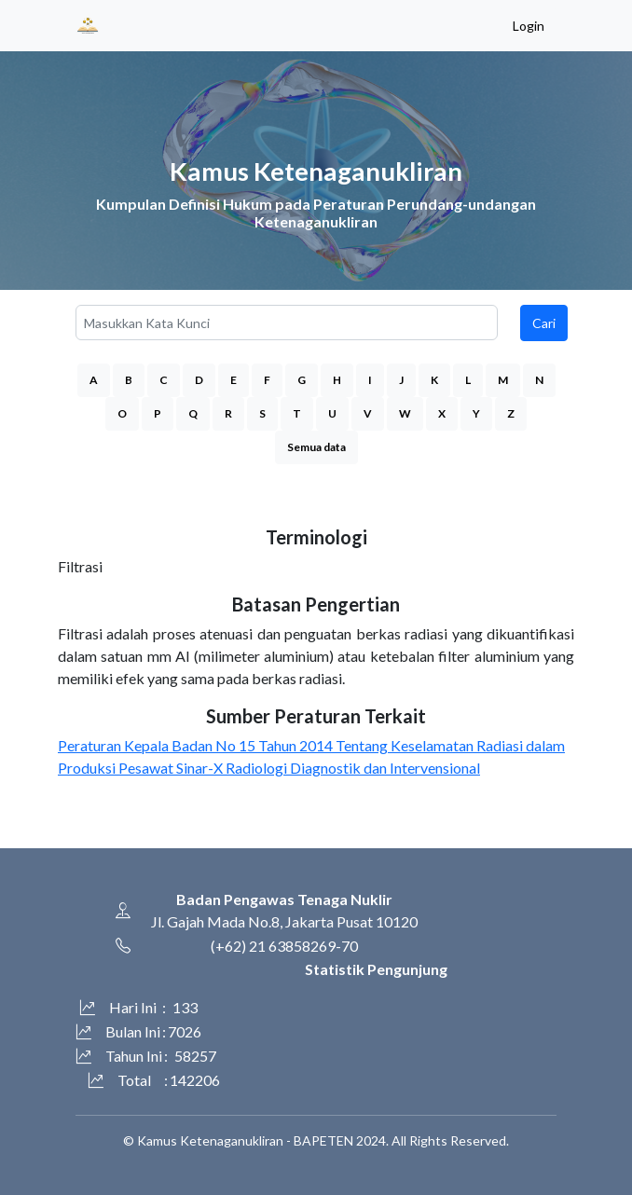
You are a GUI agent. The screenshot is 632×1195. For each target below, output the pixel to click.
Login (528, 26)
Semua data (316, 447)
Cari (544, 323)
